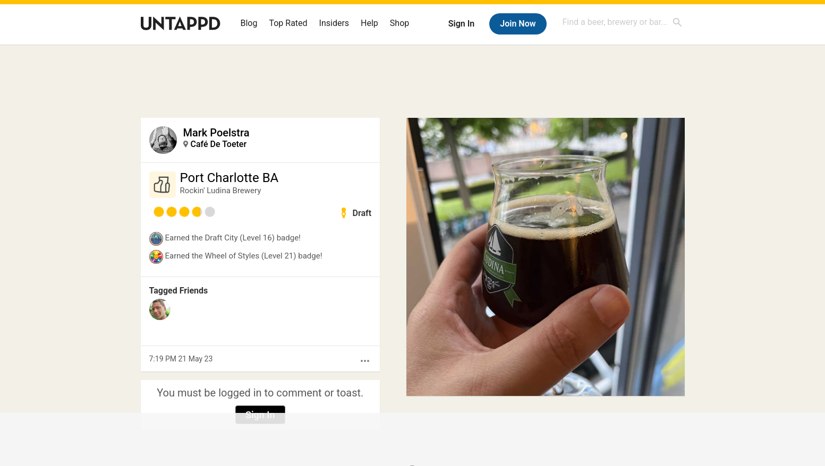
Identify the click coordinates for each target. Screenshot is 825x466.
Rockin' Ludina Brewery (220, 190)
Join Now (517, 24)
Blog (249, 23)
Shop (399, 23)
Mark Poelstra (216, 132)
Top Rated (288, 23)
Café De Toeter (219, 144)
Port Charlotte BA (229, 177)
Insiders (334, 23)
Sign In (461, 24)
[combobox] (622, 22)
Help (369, 23)
